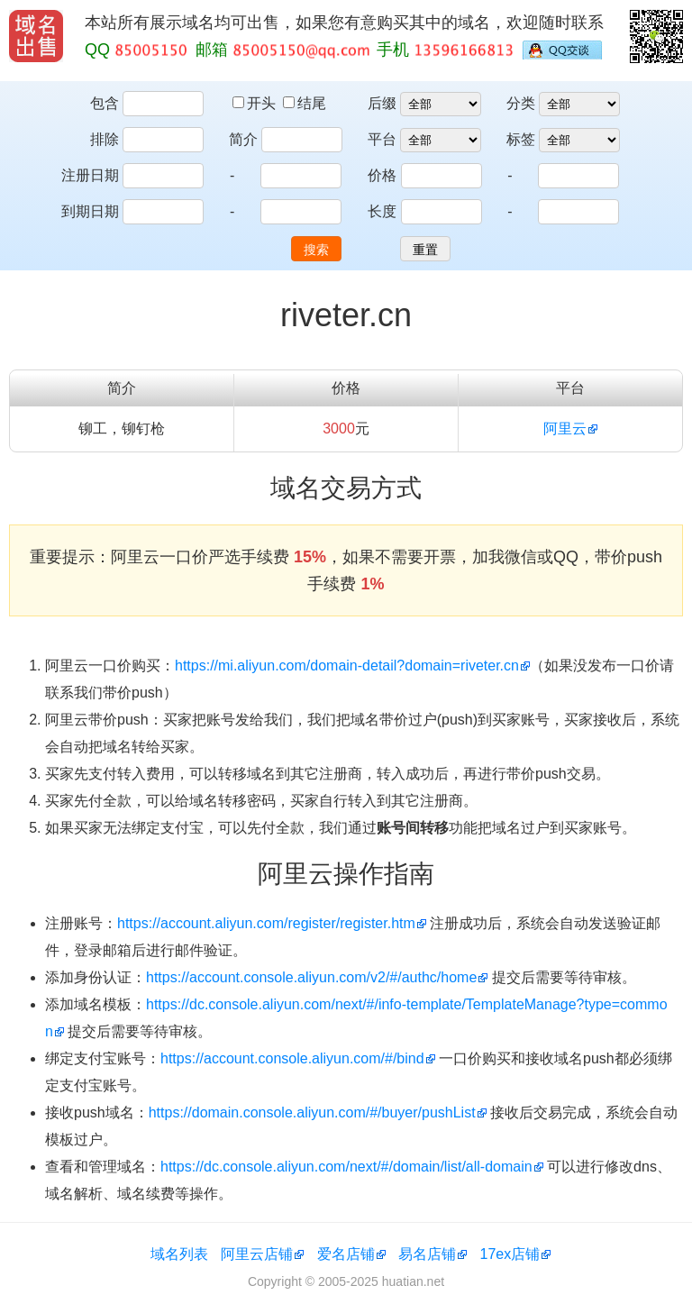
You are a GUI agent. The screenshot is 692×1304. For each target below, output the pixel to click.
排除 (104, 139)
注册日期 (90, 175)
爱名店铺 (346, 1254)
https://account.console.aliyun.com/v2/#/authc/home (311, 977)
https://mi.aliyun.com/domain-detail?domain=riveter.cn (347, 665)
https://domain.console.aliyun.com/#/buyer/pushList (312, 1112)
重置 (425, 249)
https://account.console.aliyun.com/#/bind (292, 1058)
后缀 (382, 103)
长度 (382, 211)
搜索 (316, 249)
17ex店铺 (510, 1254)
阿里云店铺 (257, 1254)
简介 (243, 139)
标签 (520, 139)
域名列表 (179, 1254)
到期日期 (90, 211)
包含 (104, 103)
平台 (382, 139)
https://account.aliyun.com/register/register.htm (266, 923)
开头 (255, 103)
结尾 (304, 103)
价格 (382, 175)
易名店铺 (427, 1254)
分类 (520, 103)
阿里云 (565, 428)
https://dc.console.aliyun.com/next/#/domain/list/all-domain (346, 1166)
